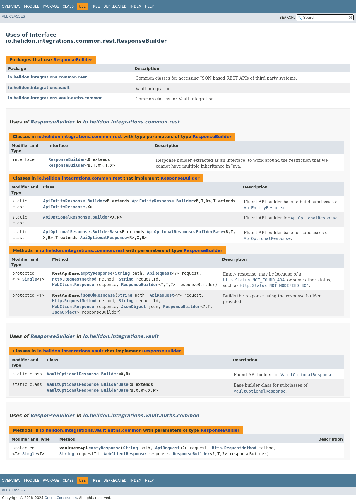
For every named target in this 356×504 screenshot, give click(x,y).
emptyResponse (97, 273)
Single (29, 279)
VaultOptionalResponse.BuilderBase (87, 384)
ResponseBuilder (72, 59)
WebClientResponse (73, 284)
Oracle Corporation (60, 498)
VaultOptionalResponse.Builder (82, 373)
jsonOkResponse (98, 295)
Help (149, 6)
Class (68, 6)
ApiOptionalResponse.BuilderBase (81, 231)
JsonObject (133, 306)
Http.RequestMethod (74, 279)
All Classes (13, 16)
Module (31, 6)
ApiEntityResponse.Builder (74, 201)
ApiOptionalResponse (103, 237)
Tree (95, 6)
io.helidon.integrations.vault (39, 87)
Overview (11, 6)
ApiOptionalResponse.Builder (76, 217)
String (122, 273)
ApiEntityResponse (64, 206)
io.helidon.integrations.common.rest (47, 77)
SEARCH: (287, 18)
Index (135, 6)
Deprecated (115, 6)
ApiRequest (159, 273)
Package (51, 6)
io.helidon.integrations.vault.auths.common (55, 98)
